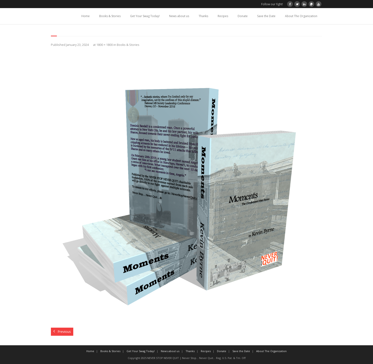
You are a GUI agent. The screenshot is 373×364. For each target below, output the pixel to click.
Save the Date (266, 16)
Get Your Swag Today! (145, 16)
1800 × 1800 (104, 45)
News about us (179, 16)
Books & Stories (110, 16)
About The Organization (301, 16)
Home (85, 16)
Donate (243, 16)
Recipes (223, 16)
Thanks (203, 16)
